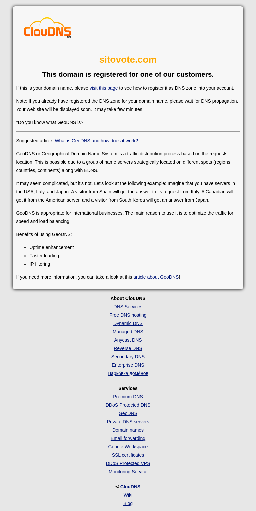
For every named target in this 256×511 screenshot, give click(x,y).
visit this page (104, 88)
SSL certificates (128, 455)
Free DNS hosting (127, 315)
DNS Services (127, 306)
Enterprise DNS (128, 365)
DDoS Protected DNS (128, 405)
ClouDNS (130, 486)
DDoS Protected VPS (128, 463)
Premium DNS (128, 396)
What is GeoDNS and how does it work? (96, 140)
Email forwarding (128, 438)
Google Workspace (128, 446)
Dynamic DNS (128, 323)
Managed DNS (128, 331)
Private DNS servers (128, 421)
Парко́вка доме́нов (128, 373)
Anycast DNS (128, 340)
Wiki (128, 495)
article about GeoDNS (156, 277)
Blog (128, 503)
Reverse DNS (128, 348)
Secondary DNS (128, 356)
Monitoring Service (128, 471)
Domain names (128, 430)
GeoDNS (128, 413)
